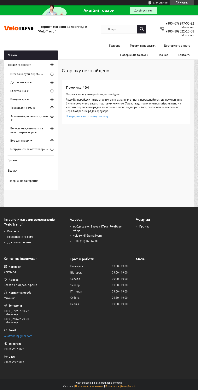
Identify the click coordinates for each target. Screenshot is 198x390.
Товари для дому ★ (22, 107)
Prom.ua (117, 382)
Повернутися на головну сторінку (87, 116)
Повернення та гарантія (23, 180)
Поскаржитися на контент (89, 386)
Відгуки (12, 170)
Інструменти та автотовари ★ (29, 149)
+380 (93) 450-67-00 (85, 241)
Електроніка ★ (19, 90)
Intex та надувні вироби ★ (26, 74)
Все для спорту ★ (21, 140)
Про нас (163, 54)
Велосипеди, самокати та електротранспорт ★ (26, 130)
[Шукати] (141, 29)
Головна (114, 45)
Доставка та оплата (177, 45)
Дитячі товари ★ (21, 82)
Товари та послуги (142, 45)
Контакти (184, 54)
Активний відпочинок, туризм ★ (29, 118)
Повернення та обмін (134, 54)
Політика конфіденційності (120, 386)
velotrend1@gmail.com (87, 235)
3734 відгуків (160, 2)
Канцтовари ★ (19, 99)
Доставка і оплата (19, 242)
